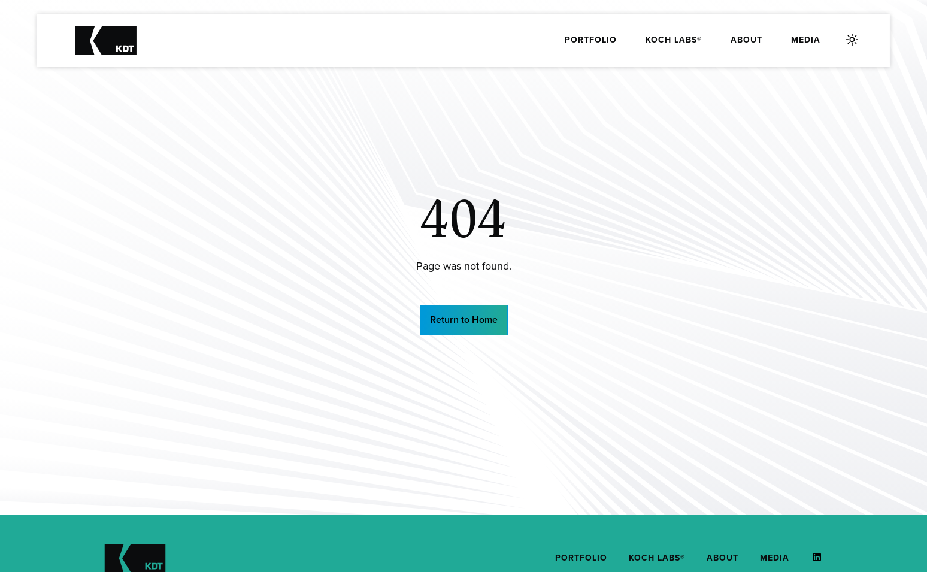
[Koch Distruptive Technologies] (106, 40)
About (746, 40)
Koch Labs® (674, 40)
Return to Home (464, 319)
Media (805, 40)
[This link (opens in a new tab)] (811, 557)
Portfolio (591, 40)
